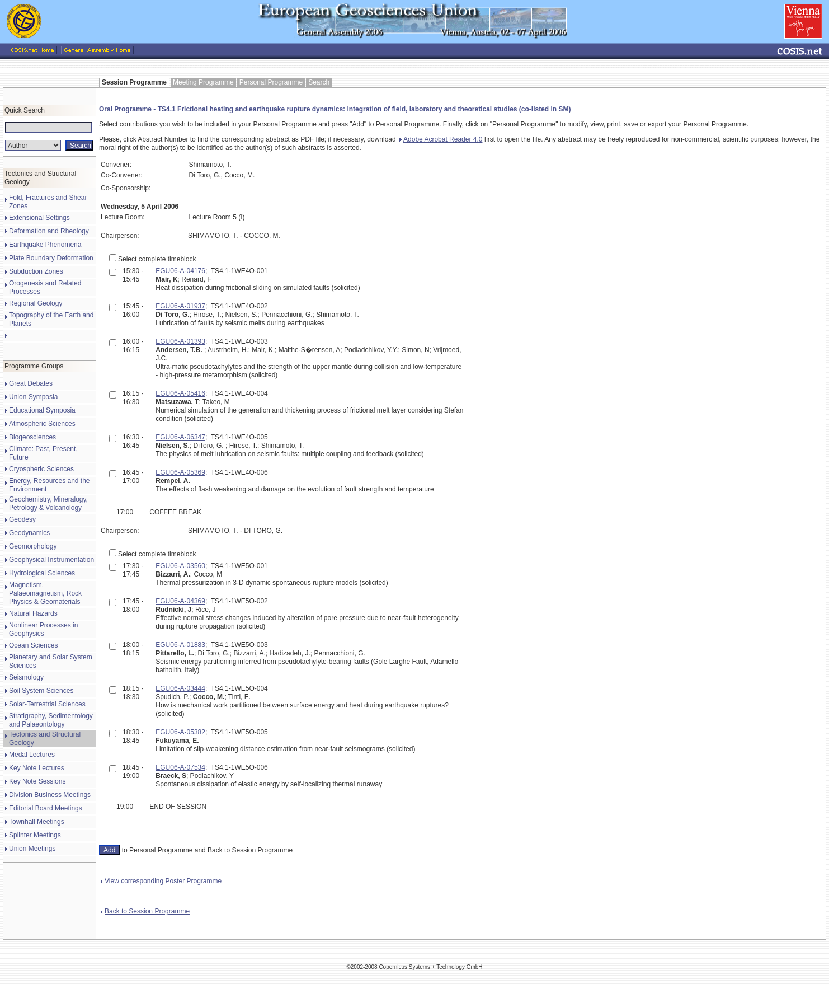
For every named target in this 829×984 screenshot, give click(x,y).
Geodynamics (29, 533)
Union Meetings (32, 848)
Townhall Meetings (36, 822)
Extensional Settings (39, 218)
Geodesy (22, 519)
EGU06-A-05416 (180, 393)
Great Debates (31, 383)
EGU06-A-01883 (180, 645)
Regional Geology (35, 303)
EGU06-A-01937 (180, 306)
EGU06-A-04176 (180, 271)
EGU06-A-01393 (180, 341)
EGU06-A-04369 (180, 601)
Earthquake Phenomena (45, 245)
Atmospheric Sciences (42, 424)
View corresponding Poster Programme (161, 881)
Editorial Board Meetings (45, 808)
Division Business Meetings (50, 795)
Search (318, 82)
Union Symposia (33, 397)
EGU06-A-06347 (180, 437)
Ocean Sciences (33, 645)
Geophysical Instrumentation (51, 560)
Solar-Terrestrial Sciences (47, 704)
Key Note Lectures (36, 768)
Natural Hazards (33, 613)
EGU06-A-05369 (180, 472)
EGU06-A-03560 (180, 566)
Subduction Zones (36, 271)
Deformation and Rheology (49, 231)
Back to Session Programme (145, 911)
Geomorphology (32, 546)
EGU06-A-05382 (180, 732)
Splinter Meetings (35, 835)
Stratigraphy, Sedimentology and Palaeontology (51, 720)
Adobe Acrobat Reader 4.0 (440, 139)
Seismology (26, 677)
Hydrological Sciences (42, 573)
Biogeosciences (32, 437)
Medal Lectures (32, 754)
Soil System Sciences (41, 691)
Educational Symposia (42, 410)
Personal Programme (271, 82)
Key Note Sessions (37, 781)
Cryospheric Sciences (41, 469)
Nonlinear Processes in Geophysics (43, 629)
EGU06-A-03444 (180, 688)
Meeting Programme (203, 82)
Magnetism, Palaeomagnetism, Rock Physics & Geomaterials (45, 593)
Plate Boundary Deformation (51, 258)
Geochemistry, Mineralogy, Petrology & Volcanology (48, 503)
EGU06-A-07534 (180, 767)
